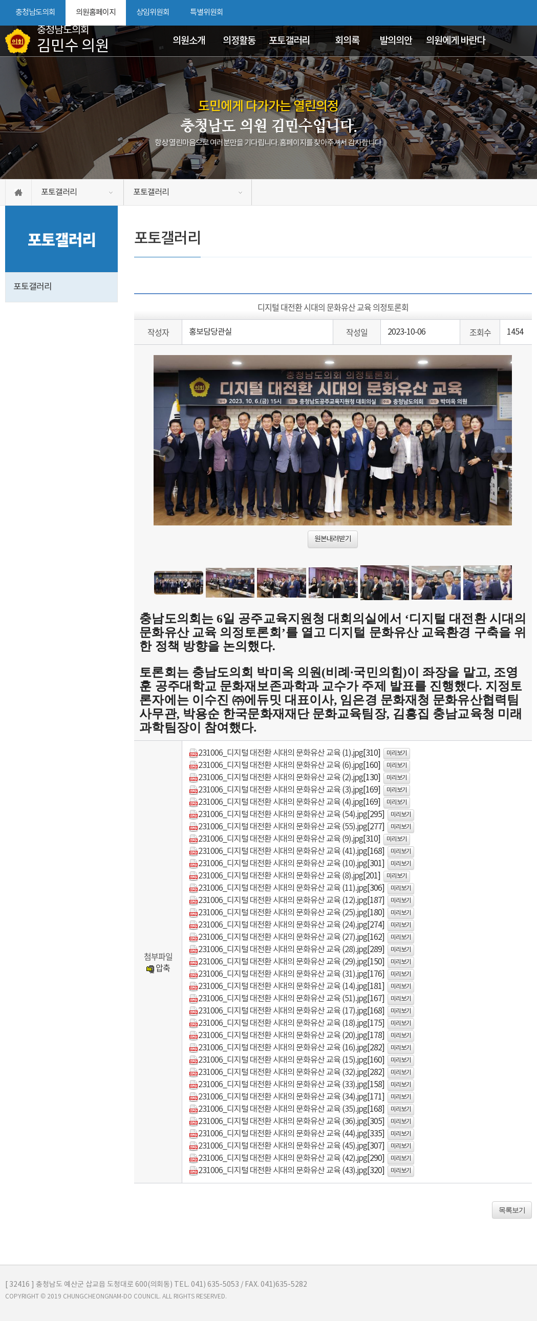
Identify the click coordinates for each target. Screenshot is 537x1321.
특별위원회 (206, 12)
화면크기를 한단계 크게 (489, 13)
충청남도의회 (35, 12)
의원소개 (189, 41)
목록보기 (512, 1210)
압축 (158, 967)
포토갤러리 (289, 41)
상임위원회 (152, 12)
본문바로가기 (0, 0)
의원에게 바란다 (455, 41)
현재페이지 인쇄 (526, 13)
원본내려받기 (332, 539)
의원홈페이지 (96, 12)
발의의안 (395, 41)
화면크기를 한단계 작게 (506, 13)
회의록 (347, 41)
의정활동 (239, 41)
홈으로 (18, 192)
